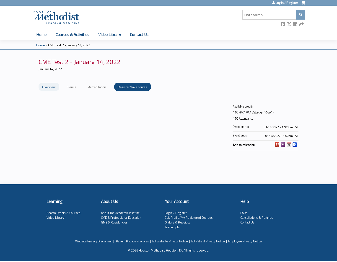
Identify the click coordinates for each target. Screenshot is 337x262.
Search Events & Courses (63, 212)
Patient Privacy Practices (132, 241)
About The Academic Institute (120, 212)
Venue (71, 87)
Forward (301, 24)
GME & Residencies (114, 222)
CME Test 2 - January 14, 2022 (69, 45)
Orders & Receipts (177, 222)
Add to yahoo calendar (283, 144)
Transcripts (172, 227)
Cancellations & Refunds (256, 217)
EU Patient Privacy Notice (208, 241)
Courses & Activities (72, 34)
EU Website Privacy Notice (170, 241)
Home (41, 34)
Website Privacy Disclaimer (93, 241)
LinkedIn (295, 24)
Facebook (283, 24)
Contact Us (139, 34)
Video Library (109, 34)
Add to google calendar (277, 144)
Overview (49, 87)
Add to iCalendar (289, 144)
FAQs (243, 212)
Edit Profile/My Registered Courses (189, 217)
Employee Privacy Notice (245, 241)
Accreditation (97, 87)
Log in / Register (287, 2)
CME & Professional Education (121, 217)
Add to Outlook (295, 144)
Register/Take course (132, 87)
